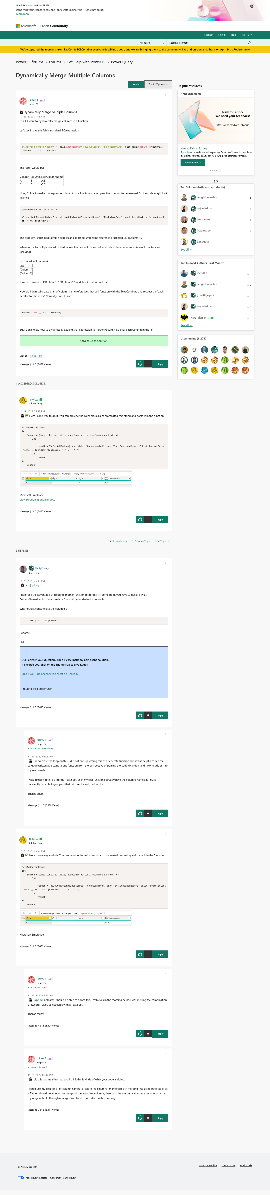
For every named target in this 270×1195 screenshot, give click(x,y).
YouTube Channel (40, 677)
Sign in (221, 34)
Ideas (107, 25)
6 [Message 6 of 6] (38, 808)
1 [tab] (210, 171)
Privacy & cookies (208, 1170)
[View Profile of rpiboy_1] (33, 99)
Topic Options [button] (157, 84)
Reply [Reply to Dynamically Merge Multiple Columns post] (160, 365)
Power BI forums (29, 61)
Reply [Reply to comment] (160, 522)
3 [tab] (214, 171)
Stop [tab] (220, 171)
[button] (136, 84)
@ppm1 (38, 1005)
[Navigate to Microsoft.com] (26, 26)
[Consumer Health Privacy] (63, 1183)
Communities (123, 25)
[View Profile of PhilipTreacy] (42, 571)
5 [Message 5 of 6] (30, 710)
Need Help (36, 357)
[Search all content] (210, 42)
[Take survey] (193, 162)
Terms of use (228, 1170)
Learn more (23, 14)
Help (233, 34)
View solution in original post (37, 503)
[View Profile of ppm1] (32, 400)
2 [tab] (212, 171)
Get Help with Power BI (86, 61)
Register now (242, 49)
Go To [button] (245, 34)
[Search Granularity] (151, 42)
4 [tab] (216, 171)
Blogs (139, 25)
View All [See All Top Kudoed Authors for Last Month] (187, 325)
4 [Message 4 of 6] (38, 1031)
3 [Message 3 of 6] (38, 1115)
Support (169, 25)
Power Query (122, 61)
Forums (76, 25)
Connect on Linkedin (65, 677)
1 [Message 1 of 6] (30, 365)
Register (208, 34)
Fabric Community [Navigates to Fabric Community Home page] (54, 26)
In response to (40, 751)
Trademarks (246, 1170)
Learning (153, 25)
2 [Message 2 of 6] (30, 514)
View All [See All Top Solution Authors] (187, 249)
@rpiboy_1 (35, 588)
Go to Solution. (99, 342)
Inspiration (92, 25)
